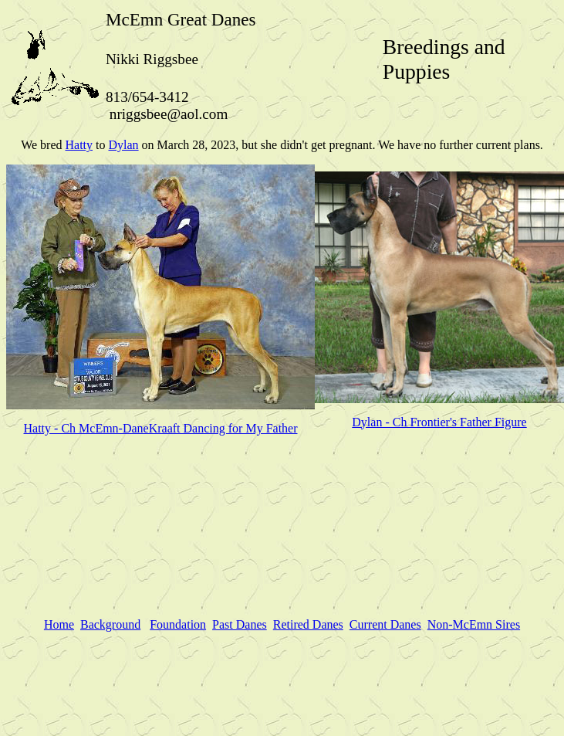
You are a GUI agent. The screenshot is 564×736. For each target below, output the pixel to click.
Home (59, 624)
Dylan (123, 144)
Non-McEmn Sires (473, 624)
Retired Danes (308, 624)
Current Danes (385, 624)
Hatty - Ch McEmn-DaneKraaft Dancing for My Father (161, 428)
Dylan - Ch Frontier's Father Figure (439, 422)
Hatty (79, 144)
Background (110, 624)
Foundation (178, 624)
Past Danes (239, 624)
